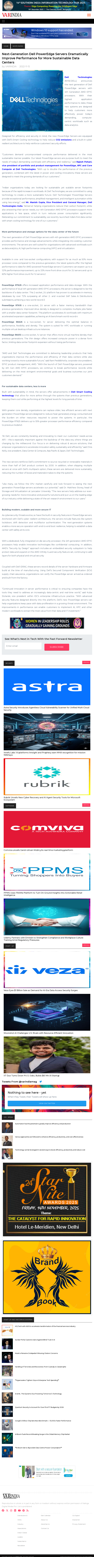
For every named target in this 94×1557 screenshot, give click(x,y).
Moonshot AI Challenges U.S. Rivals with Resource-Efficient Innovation (38, 1029)
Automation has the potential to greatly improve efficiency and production (43, 1119)
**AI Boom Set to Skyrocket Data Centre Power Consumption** (38, 1443)
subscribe (57, 643)
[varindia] (28, 1507)
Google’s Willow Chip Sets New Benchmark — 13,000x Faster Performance (43, 1417)
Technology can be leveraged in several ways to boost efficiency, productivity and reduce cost (50, 1146)
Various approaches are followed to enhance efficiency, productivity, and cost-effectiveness (49, 1133)
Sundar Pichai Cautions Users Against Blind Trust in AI (35, 1336)
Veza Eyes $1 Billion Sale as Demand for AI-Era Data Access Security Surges (41, 986)
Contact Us (45, 1524)
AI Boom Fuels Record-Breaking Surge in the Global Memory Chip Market (42, 1430)
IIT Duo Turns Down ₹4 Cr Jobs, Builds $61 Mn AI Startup (31, 1071)
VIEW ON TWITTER (47, 1099)
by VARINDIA (9, 62)
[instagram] (12, 1507)
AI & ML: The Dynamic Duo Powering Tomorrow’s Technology (38, 1390)
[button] (88, 14)
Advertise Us (45, 1520)
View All (86, 658)
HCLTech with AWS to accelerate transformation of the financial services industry (45, 1322)
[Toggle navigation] (3, 21)
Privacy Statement (79, 1520)
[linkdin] (16, 1507)
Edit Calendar (46, 1511)
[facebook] (4, 1507)
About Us (44, 1516)
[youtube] (20, 1507)
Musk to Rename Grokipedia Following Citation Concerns (36, 1349)
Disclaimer (76, 1516)
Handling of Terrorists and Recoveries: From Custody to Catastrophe (40, 1363)
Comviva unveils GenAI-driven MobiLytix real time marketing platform (38, 846)
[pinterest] (24, 1507)
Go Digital (76, 1511)
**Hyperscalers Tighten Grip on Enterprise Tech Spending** (37, 1376)
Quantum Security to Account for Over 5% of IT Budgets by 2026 (39, 1403)
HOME (6, 46)
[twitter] (8, 1507)
